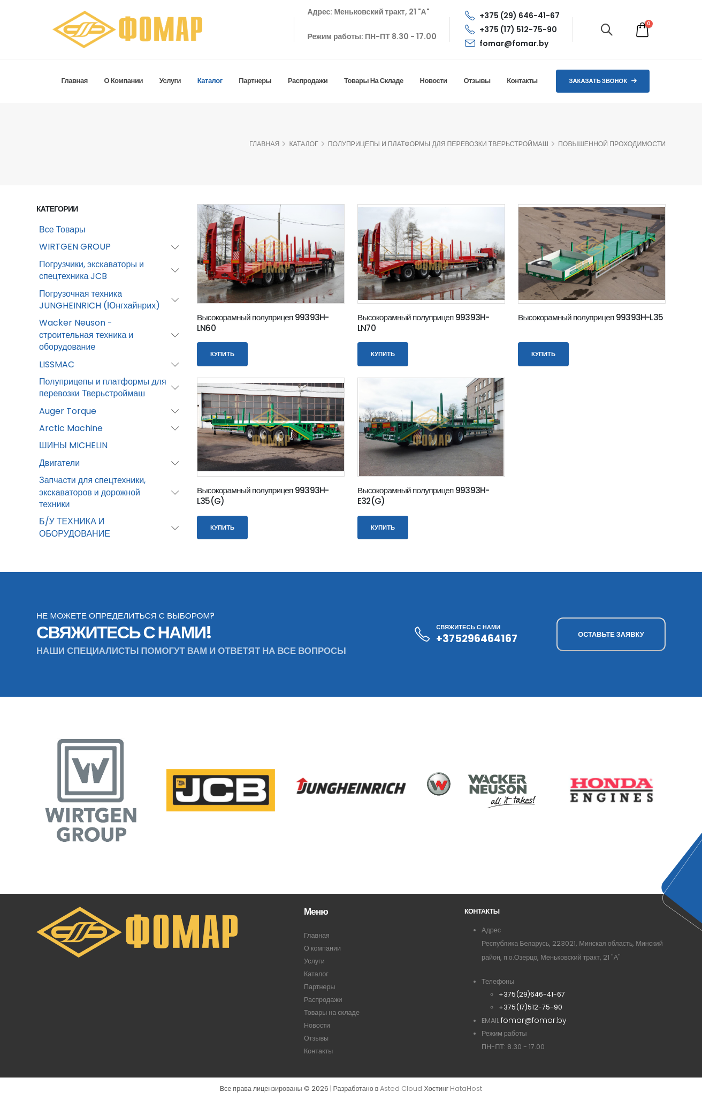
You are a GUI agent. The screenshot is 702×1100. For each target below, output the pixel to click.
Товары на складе (373, 81)
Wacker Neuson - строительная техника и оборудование (86, 335)
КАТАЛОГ (303, 143)
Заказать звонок (603, 81)
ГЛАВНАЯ (264, 143)
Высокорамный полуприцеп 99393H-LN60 (263, 323)
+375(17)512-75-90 (530, 1007)
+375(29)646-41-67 (532, 994)
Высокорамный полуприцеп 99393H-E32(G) (423, 496)
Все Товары (62, 229)
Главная (74, 81)
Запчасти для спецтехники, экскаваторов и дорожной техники (92, 492)
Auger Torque (67, 411)
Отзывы (476, 81)
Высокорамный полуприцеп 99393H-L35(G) (263, 496)
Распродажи (307, 81)
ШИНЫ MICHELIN (73, 445)
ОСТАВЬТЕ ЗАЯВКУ (611, 634)
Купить (222, 354)
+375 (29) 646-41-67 (512, 15)
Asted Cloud (401, 1088)
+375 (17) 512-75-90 (511, 29)
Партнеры (255, 81)
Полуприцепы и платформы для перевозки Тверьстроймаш (438, 143)
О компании (123, 81)
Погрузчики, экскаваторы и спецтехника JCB (91, 270)
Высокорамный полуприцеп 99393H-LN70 (423, 323)
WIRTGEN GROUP (75, 246)
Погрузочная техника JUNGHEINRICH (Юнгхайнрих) (99, 300)
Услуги (170, 81)
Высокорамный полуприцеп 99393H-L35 (590, 317)
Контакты (522, 81)
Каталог (210, 81)
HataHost (466, 1088)
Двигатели (59, 463)
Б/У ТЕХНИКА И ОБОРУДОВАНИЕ (74, 527)
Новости (433, 81)
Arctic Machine (71, 428)
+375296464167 (476, 638)
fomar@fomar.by (506, 43)
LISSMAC (56, 364)
